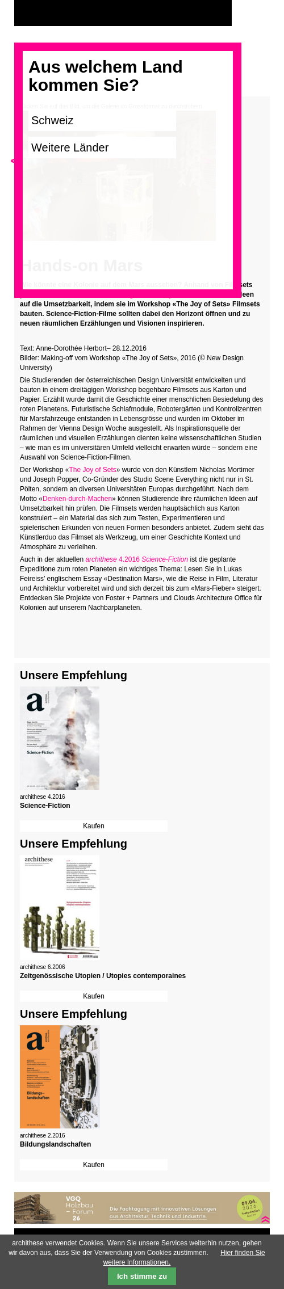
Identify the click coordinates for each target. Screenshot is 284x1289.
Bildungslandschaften (55, 1144)
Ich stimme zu (142, 1276)
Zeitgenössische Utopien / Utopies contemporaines (103, 976)
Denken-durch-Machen (77, 499)
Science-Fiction (45, 806)
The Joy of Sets (92, 470)
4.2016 (136, 559)
